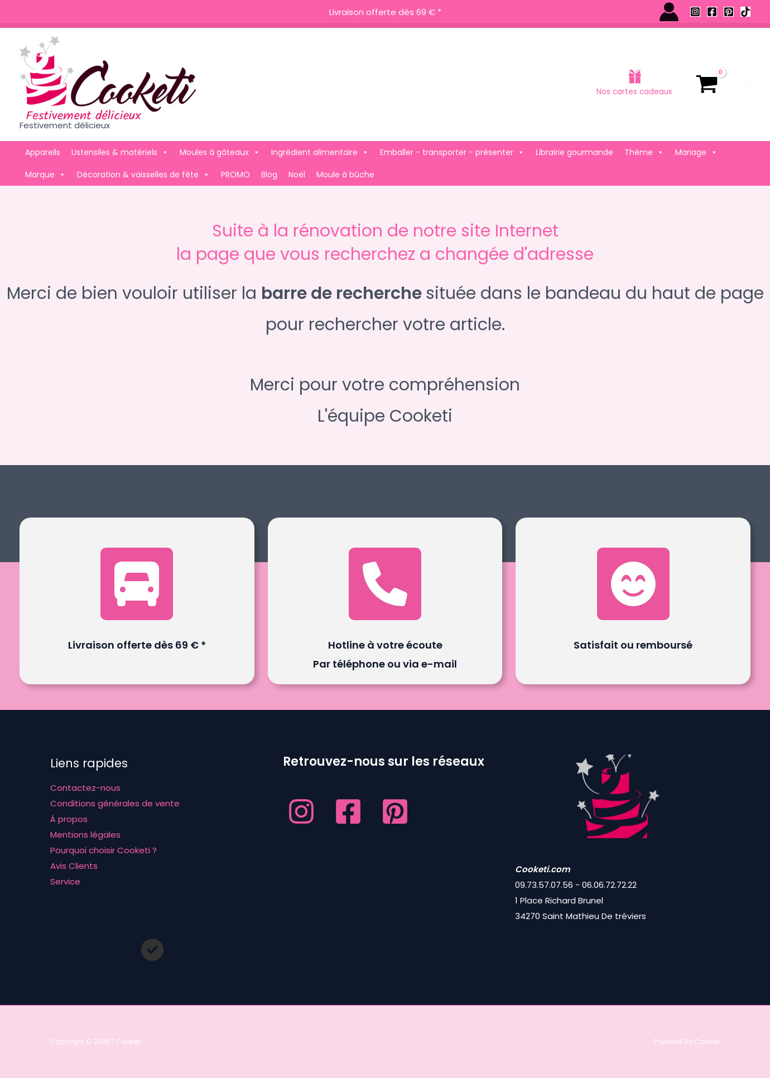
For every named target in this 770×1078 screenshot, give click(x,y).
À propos (69, 819)
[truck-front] (136, 584)
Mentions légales (85, 834)
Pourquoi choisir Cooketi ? (103, 850)
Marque (45, 174)
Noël (296, 174)
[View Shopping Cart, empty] (707, 84)
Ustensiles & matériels (120, 152)
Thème (644, 152)
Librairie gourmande (574, 152)
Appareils (42, 152)
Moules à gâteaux (220, 152)
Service (65, 881)
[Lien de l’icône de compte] (669, 12)
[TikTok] (745, 12)
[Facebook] (712, 12)
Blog (269, 174)
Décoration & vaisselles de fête (143, 174)
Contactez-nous (85, 788)
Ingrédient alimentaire (320, 152)
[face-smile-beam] (633, 584)
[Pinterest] (729, 12)
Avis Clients (74, 866)
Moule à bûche (345, 174)
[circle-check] (152, 950)
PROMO (235, 174)
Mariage (696, 152)
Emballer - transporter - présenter (452, 152)
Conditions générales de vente (115, 803)
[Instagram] (695, 12)
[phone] (385, 584)
